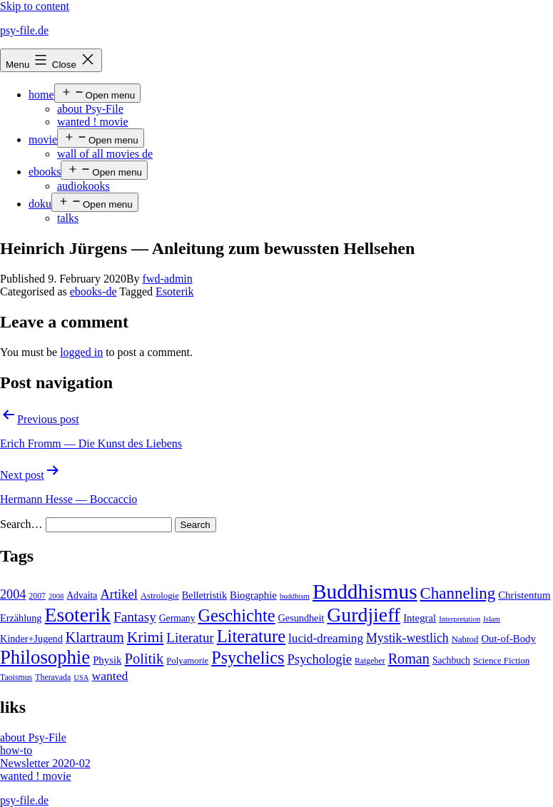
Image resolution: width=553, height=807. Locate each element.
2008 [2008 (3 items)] (56, 596)
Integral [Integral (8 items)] (419, 618)
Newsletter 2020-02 (45, 763)
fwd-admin (168, 279)
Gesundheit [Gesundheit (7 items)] (301, 618)
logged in (81, 352)
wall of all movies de (105, 154)
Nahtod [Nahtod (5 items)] (465, 639)
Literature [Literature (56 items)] (251, 636)
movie (43, 139)
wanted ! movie (92, 122)
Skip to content (34, 6)
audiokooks (83, 186)
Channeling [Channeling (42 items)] (458, 593)
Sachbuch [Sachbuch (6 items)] (451, 660)
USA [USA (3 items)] (80, 677)
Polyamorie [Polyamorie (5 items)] (187, 661)
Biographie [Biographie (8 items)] (253, 595)
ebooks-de (93, 291)
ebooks (45, 172)
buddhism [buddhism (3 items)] (295, 596)
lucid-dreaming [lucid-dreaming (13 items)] (325, 638)
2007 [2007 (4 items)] (37, 596)
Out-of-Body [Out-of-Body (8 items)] (508, 638)
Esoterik (174, 291)
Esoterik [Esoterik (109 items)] (77, 615)
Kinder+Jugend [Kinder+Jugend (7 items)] (31, 638)
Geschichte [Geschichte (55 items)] (236, 615)
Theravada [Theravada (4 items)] (53, 677)
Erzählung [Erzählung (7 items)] (20, 618)
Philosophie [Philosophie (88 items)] (45, 657)
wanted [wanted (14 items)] (110, 676)
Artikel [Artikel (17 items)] (118, 594)
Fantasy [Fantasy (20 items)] (134, 616)
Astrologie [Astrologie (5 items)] (160, 596)
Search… (21, 524)
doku (40, 204)
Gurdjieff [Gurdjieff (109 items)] (363, 615)
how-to (16, 750)
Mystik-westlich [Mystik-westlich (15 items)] (407, 638)
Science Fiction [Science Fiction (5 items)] (501, 661)
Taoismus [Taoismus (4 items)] (16, 677)
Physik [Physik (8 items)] (107, 660)
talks (67, 218)
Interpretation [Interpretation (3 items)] (459, 619)
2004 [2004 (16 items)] (13, 594)
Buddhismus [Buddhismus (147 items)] (365, 591)
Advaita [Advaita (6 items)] (81, 595)
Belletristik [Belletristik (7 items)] (204, 595)
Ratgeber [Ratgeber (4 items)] (370, 661)
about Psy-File (90, 109)
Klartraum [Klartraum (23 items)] (95, 637)
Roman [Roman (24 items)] (409, 658)
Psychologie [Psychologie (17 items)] (319, 659)
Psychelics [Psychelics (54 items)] (247, 657)
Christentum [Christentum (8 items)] (524, 595)
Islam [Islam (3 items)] (491, 619)
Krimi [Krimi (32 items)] (145, 637)
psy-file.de (24, 30)
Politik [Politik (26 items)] (143, 658)
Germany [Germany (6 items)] (177, 618)
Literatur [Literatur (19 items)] (189, 637)
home (41, 94)
